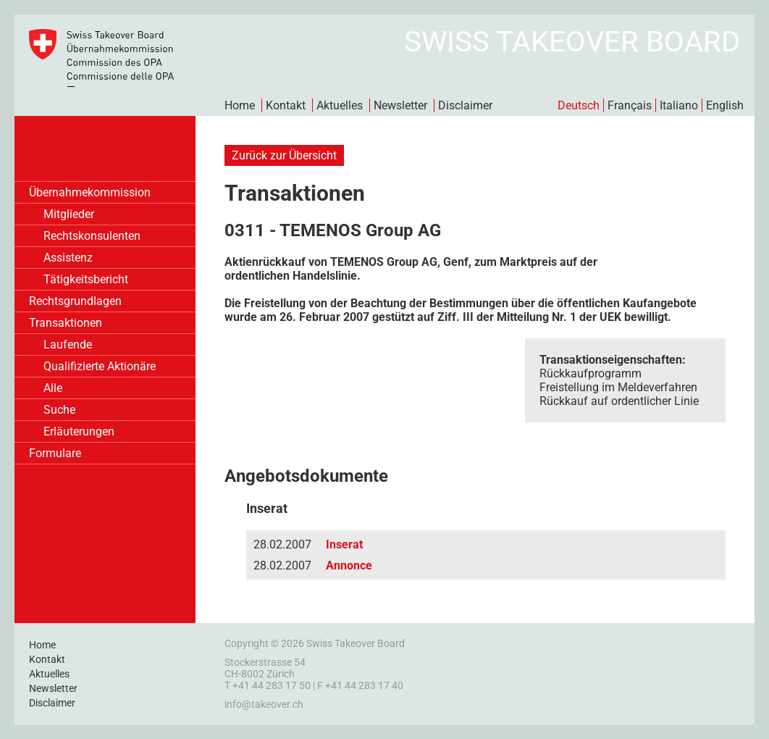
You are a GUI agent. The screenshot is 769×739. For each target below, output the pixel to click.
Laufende (67, 344)
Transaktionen (65, 323)
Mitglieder (68, 214)
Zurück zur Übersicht (284, 155)
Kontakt (286, 105)
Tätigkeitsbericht (85, 279)
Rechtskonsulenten (91, 236)
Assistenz (68, 257)
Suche (59, 410)
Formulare (55, 453)
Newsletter (400, 105)
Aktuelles (339, 105)
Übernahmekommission (90, 192)
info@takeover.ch (263, 704)
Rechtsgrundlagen (75, 301)
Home (239, 105)
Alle (52, 388)
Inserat (344, 544)
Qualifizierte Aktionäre (99, 366)
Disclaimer (465, 105)
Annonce (349, 565)
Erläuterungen (78, 431)
